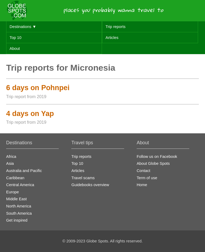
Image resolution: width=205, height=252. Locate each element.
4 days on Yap (30, 114)
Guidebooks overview (90, 185)
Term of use (147, 178)
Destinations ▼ (23, 27)
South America (19, 213)
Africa (11, 156)
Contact (143, 171)
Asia (10, 163)
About (15, 48)
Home (142, 185)
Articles (111, 37)
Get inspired (16, 220)
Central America (20, 185)
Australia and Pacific (24, 171)
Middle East (16, 199)
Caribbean (15, 178)
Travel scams (82, 178)
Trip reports (115, 27)
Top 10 (15, 37)
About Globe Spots (153, 163)
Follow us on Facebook (157, 156)
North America (18, 206)
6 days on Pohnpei (37, 88)
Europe (12, 192)
